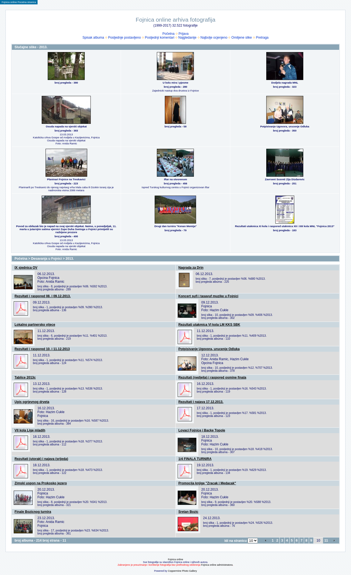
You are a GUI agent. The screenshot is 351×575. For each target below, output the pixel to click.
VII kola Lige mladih (30, 430)
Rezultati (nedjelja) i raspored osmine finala (212, 377)
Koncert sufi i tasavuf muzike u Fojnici (209, 296)
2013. (70, 259)
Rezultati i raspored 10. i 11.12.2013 (42, 349)
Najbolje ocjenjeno (213, 37)
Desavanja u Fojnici (46, 259)
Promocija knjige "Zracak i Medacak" (207, 483)
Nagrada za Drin (191, 268)
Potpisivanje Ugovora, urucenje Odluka (209, 349)
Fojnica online (175, 559)
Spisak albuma (93, 37)
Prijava (184, 34)
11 (326, 540)
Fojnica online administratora (217, 564)
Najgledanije (187, 37)
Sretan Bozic (189, 512)
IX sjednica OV (26, 268)
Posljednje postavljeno (124, 37)
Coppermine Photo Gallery (182, 571)
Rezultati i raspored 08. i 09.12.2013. (43, 296)
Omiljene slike (241, 37)
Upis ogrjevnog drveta (32, 402)
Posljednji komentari (159, 37)
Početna (168, 34)
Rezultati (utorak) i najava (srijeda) (41, 459)
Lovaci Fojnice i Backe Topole (202, 430)
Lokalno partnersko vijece (35, 325)
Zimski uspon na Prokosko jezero (41, 483)
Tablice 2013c (25, 377)
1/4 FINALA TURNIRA (195, 459)
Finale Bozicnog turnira (33, 512)
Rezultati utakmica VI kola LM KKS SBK (209, 325)
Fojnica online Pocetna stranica (19, 2)
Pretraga (262, 37)
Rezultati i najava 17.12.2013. (201, 402)
